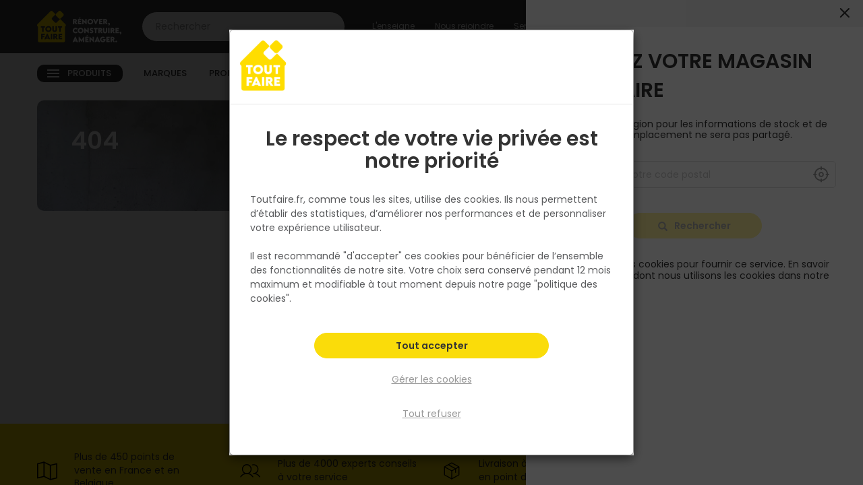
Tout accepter (432, 347)
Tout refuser (432, 413)
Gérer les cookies (432, 380)
